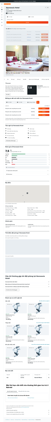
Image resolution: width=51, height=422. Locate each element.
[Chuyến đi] (1, 22)
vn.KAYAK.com (7, 419)
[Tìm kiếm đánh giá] (28, 167)
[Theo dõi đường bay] (1, 17)
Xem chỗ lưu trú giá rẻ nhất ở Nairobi (42, 322)
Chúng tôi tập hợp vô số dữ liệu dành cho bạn (27, 412)
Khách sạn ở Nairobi (31, 397)
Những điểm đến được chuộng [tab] (24, 391)
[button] (49, 1)
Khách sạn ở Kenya (24, 419)
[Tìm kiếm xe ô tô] (1, 12)
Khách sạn (12, 419)
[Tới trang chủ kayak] (7, 4)
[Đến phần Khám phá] (1, 15)
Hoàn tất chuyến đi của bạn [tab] (12, 391)
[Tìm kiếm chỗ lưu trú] (1, 9)
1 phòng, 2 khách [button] (10, 19)
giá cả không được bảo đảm (25, 407)
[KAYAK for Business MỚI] (1, 19)
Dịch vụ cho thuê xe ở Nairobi (12, 397)
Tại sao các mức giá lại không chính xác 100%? (27, 414)
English (34, 1)
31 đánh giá (12, 13)
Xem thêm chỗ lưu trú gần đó (44, 300)
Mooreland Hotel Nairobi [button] (10, 314)
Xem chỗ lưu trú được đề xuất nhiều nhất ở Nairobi (40, 344)
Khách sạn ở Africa (17, 419)
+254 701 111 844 (9, 11)
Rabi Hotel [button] (30, 314)
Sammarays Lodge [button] (9, 336)
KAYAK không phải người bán (27, 410)
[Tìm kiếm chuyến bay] (1, 7)
